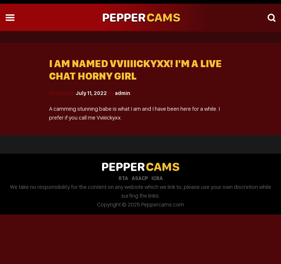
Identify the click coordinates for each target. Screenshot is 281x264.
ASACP (140, 178)
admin (122, 93)
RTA (123, 178)
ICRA (157, 178)
